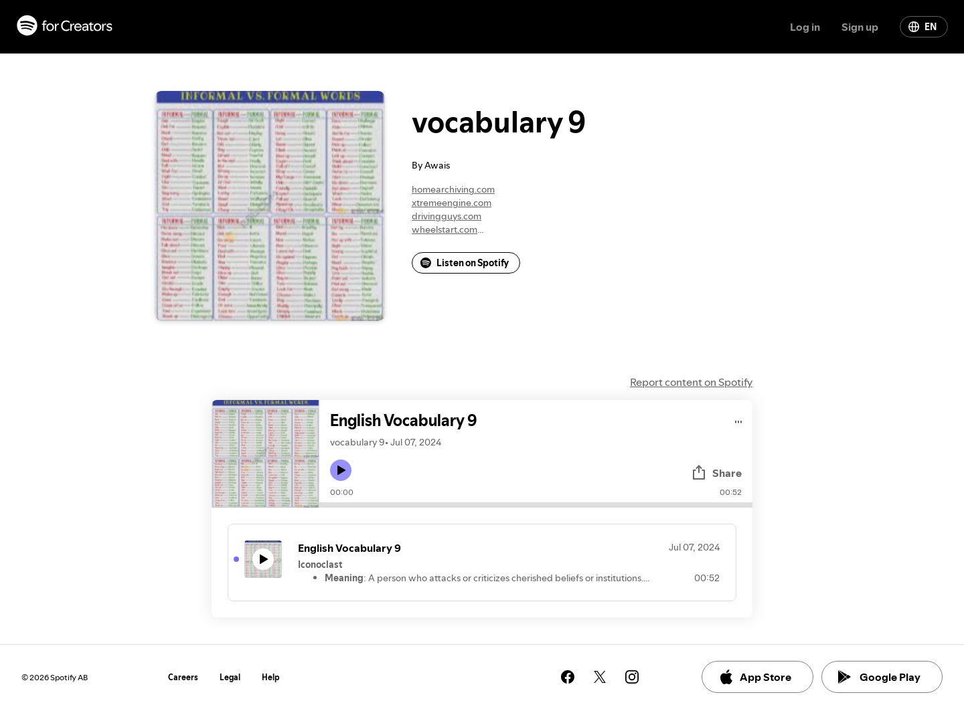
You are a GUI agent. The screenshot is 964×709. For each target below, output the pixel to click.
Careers (183, 677)
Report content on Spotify (691, 382)
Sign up (859, 26)
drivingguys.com (446, 216)
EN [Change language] (922, 26)
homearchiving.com (453, 189)
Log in (805, 26)
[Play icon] (340, 470)
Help (271, 677)
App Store (754, 677)
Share (716, 473)
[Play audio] (738, 419)
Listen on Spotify (464, 263)
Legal (230, 677)
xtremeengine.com (451, 202)
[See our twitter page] (600, 677)
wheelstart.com (444, 229)
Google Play (879, 677)
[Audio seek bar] (535, 505)
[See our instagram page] (632, 677)
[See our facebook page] (568, 677)
